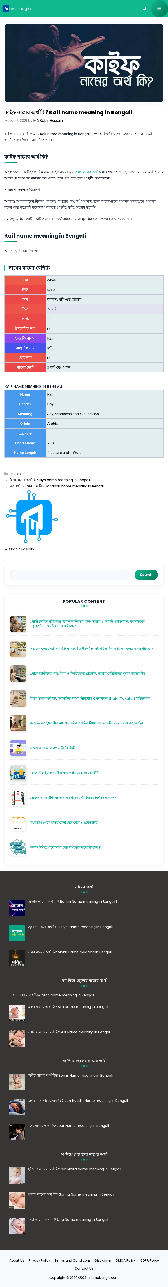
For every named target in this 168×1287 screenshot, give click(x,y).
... (5, 560)
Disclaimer (103, 1260)
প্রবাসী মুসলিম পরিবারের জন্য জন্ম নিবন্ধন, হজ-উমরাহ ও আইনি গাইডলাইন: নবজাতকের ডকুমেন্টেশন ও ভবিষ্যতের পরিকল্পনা (87, 623)
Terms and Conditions (72, 1260)
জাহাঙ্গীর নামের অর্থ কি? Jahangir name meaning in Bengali (57, 486)
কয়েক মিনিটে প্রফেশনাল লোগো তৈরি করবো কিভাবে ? (65, 847)
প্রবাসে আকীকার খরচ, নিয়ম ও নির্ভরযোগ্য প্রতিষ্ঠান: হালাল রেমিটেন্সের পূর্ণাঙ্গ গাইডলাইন (87, 673)
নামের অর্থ (17, 473)
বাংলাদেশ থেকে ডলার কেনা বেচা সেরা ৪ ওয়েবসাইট (63, 822)
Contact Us (84, 1268)
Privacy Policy (39, 1260)
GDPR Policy (149, 1260)
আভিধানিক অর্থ (86, 171)
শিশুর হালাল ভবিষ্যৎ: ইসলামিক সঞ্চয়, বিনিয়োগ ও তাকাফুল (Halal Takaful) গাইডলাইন (90, 698)
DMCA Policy (126, 1260)
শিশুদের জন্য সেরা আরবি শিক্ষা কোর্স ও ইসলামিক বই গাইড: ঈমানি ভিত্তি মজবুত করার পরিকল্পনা (92, 648)
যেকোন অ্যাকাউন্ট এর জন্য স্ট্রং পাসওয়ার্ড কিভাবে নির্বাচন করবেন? (73, 797)
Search (146, 574)
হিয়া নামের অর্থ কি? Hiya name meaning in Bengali (50, 479)
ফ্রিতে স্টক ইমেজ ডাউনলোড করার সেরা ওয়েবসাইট (64, 773)
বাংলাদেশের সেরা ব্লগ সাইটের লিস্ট (52, 748)
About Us (16, 1260)
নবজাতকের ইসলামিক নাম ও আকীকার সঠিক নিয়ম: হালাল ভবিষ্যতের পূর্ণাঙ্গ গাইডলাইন (86, 723)
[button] (144, 9)
